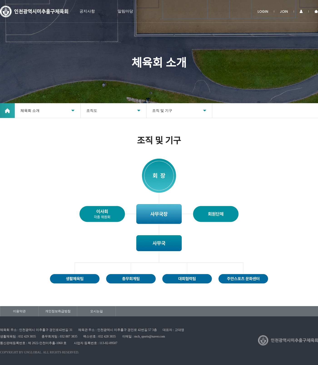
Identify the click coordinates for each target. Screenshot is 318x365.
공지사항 (87, 11)
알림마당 (125, 11)
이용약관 (19, 311)
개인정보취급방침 (58, 311)
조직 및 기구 (162, 110)
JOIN (284, 11)
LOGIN (263, 11)
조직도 (91, 110)
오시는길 (96, 311)
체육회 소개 (30, 110)
